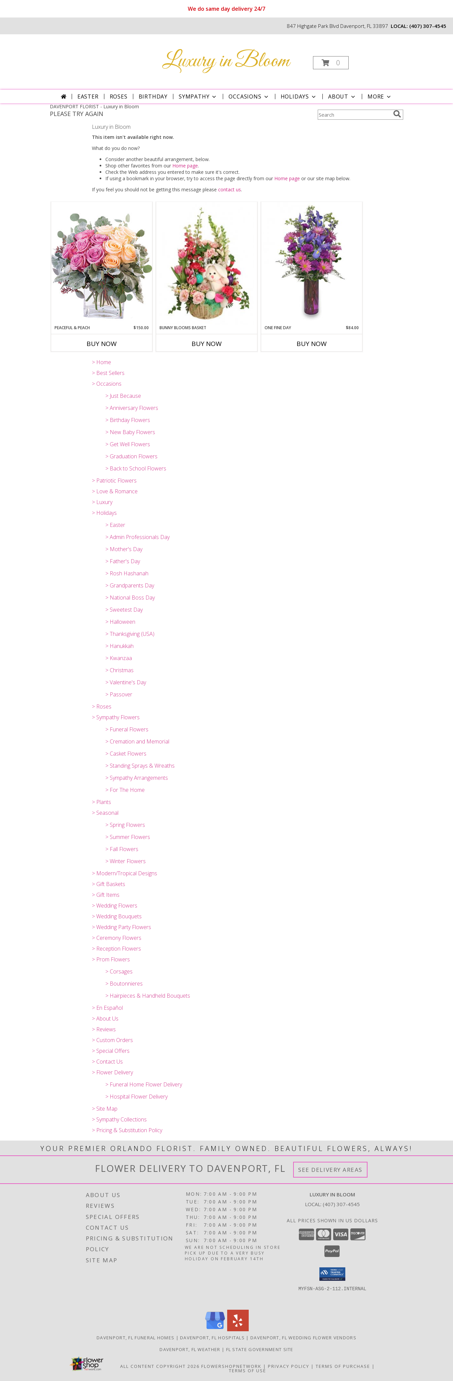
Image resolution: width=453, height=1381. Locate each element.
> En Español (107, 1007)
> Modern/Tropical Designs (124, 873)
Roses (119, 96)
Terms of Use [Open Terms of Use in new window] (247, 1371)
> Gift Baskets (108, 884)
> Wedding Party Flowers (121, 927)
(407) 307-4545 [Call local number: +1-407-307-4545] (427, 26)
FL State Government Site (259, 1349)
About (342, 96)
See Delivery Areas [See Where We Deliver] (330, 1170)
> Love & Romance (115, 491)
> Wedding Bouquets (117, 916)
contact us (229, 189)
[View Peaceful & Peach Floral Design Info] (101, 263)
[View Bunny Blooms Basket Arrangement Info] (206, 263)
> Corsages (119, 971)
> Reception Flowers (116, 948)
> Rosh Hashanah (126, 573)
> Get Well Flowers (127, 444)
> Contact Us (107, 1061)
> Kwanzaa (118, 658)
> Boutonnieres (124, 983)
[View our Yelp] (238, 1329)
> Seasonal (105, 812)
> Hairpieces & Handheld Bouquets (147, 995)
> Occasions (106, 383)
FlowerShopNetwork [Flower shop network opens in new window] (231, 1366)
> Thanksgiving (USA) (129, 634)
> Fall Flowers (121, 849)
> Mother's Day (123, 549)
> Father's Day (122, 561)
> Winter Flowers (125, 861)
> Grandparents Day (129, 585)
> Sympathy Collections (119, 1119)
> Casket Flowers (125, 753)
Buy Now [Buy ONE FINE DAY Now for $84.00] (312, 343)
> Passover (118, 694)
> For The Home (125, 790)
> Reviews (104, 1029)
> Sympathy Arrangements (136, 777)
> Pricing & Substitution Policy (127, 1130)
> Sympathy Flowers (116, 717)
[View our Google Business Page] (215, 1329)
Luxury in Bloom (225, 61)
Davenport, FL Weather (190, 1349)
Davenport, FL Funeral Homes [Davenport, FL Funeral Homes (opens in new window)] (135, 1338)
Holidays (299, 96)
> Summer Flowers (127, 837)
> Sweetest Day (124, 609)
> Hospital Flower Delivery (136, 1096)
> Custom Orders (112, 1040)
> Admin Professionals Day (137, 537)
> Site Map (104, 1108)
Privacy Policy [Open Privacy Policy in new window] (288, 1366)
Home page (185, 165)
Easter (88, 96)
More (380, 96)
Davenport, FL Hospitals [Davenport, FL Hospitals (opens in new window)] (212, 1338)
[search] (397, 114)
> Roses (101, 706)
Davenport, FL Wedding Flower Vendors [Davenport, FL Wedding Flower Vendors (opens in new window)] (303, 1338)
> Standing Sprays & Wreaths (140, 765)
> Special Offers (111, 1050)
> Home (101, 362)
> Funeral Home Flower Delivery (143, 1084)
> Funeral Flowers (126, 729)
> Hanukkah (119, 646)
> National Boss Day (130, 597)
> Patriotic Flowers (114, 480)
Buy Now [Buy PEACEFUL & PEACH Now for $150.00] (101, 343)
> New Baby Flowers (130, 432)
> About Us (105, 1018)
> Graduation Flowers (131, 456)
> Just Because (123, 395)
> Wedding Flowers (114, 905)
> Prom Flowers (111, 959)
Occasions (249, 96)
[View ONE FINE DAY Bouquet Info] (311, 263)
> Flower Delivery (112, 1072)
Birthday (153, 96)
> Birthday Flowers (127, 420)
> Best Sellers (108, 373)
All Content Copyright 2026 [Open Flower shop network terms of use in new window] (160, 1366)
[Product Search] (354, 114)
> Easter (115, 525)
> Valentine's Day (125, 682)
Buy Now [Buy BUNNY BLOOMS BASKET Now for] (206, 343)
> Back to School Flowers (135, 468)
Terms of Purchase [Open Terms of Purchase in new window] (343, 1366)
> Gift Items (105, 894)
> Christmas (119, 670)
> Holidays (104, 512)
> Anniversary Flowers (131, 408)
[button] (331, 62)
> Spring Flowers (125, 825)
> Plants (101, 802)
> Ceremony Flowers (116, 938)
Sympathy (198, 96)
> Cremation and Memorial (137, 741)
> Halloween (120, 621)
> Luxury (102, 502)
